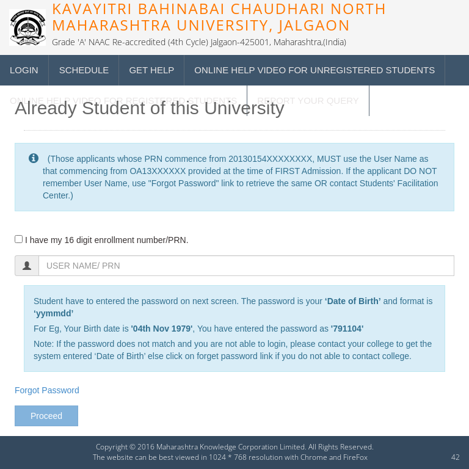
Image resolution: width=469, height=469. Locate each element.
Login (24, 70)
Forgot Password (47, 390)
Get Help (151, 70)
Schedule (84, 70)
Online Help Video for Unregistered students (314, 70)
